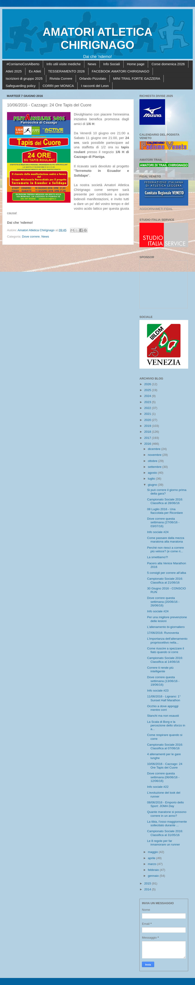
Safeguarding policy (21, 86)
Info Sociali (111, 64)
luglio (152, 478)
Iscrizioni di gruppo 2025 (24, 78)
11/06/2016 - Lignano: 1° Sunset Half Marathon (164, 698)
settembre (155, 466)
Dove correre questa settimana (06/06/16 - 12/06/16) (163, 777)
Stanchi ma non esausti (163, 715)
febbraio (154, 870)
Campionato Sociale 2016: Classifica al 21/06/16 (165, 580)
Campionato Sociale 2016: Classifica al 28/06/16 (165, 501)
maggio (153, 852)
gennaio (154, 875)
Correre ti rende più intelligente (160, 669)
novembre (155, 454)
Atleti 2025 (14, 71)
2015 (148, 883)
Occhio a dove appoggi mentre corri (162, 707)
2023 (148, 402)
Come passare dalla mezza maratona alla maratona (165, 539)
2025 (148, 390)
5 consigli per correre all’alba (166, 572)
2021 (148, 414)
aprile (152, 858)
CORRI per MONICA (58, 86)
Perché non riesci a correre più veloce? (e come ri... (165, 549)
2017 (148, 438)
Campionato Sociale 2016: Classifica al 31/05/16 (165, 832)
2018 (148, 431)
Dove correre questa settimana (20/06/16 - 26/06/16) (163, 601)
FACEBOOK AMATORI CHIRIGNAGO (120, 71)
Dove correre (31, 236)
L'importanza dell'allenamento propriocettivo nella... (167, 640)
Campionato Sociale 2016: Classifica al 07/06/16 (165, 746)
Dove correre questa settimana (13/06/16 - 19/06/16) (163, 680)
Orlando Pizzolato (92, 78)
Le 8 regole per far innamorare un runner (163, 842)
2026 (148, 384)
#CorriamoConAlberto (23, 64)
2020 (148, 420)
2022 (148, 408)
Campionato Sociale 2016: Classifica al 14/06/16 (165, 659)
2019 (148, 426)
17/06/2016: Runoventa (163, 632)
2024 (148, 396)
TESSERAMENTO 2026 (66, 71)
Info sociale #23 (158, 690)
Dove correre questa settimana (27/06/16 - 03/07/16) (163, 522)
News (92, 64)
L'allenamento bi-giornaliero (166, 627)
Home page (136, 64)
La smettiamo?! (157, 557)
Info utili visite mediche (63, 64)
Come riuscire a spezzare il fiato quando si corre (165, 650)
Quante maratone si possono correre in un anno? (166, 813)
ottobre (153, 461)
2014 (148, 889)
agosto (153, 472)
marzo (152, 864)
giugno (153, 484)
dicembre (154, 449)
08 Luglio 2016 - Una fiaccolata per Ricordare (165, 510)
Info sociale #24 (158, 532)
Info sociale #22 (158, 786)
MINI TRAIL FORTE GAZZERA (136, 78)
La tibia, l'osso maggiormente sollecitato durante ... (167, 823)
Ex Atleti (35, 71)
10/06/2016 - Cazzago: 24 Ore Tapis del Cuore (164, 765)
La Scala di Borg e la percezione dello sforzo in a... (166, 725)
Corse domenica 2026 (168, 64)
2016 (148, 443)
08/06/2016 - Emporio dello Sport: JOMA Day (165, 804)
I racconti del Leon (95, 86)
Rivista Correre (61, 78)
